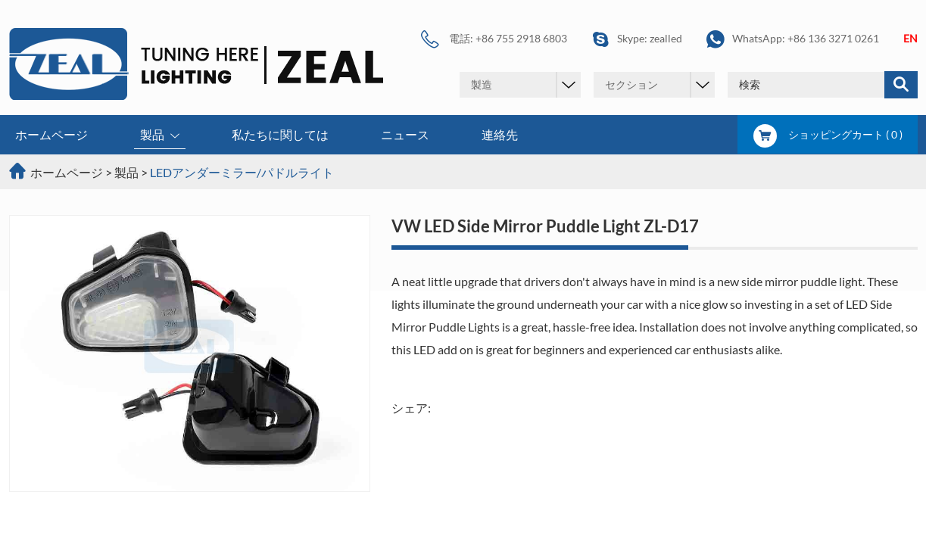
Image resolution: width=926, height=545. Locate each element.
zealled (666, 38)
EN (910, 38)
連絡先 (500, 134)
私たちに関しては (280, 134)
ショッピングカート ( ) (828, 134)
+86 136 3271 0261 (833, 38)
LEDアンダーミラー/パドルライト (242, 172)
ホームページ (51, 134)
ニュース (405, 134)
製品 (159, 136)
